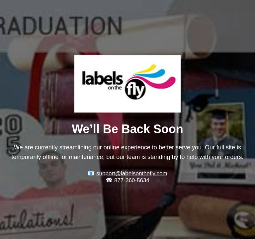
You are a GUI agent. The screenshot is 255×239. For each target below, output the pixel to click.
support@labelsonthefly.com (131, 173)
